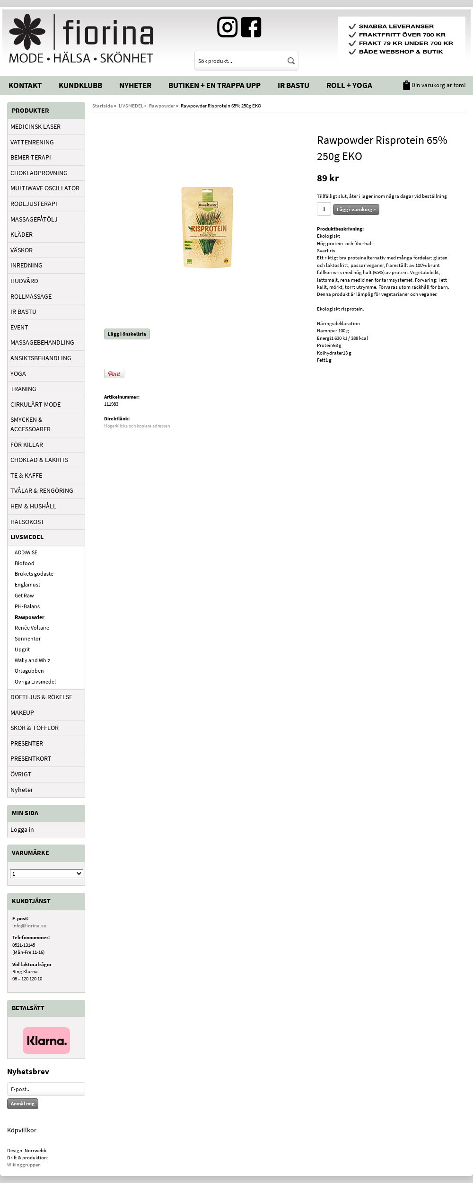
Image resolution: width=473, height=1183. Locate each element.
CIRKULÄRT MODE (35, 404)
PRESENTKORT (31, 758)
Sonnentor (28, 638)
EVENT (19, 327)
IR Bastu (293, 85)
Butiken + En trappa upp (214, 85)
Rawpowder (29, 617)
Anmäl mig (23, 1103)
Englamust (27, 584)
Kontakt (25, 85)
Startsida (102, 105)
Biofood (25, 563)
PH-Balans (27, 606)
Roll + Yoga (349, 85)
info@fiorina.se (29, 925)
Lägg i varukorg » (356, 209)
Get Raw (24, 595)
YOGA (18, 373)
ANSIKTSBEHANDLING (40, 358)
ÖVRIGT (21, 774)
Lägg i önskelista (127, 333)
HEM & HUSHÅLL (33, 506)
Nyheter (135, 85)
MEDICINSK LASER (35, 126)
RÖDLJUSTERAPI (33, 203)
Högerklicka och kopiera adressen (137, 426)
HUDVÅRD (24, 280)
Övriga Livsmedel (35, 681)
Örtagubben (29, 670)
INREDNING (26, 265)
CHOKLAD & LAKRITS (39, 459)
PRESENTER (26, 743)
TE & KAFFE (26, 475)
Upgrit (22, 649)
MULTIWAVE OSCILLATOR (44, 188)
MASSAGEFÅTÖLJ (34, 219)
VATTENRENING (32, 142)
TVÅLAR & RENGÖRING (41, 490)
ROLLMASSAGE (31, 296)
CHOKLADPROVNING (39, 173)
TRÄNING (23, 388)
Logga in (22, 829)
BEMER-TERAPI (30, 157)
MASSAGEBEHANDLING (42, 342)
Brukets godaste (34, 573)
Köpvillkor (21, 1130)
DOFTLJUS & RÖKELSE (41, 697)
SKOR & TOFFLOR (34, 727)
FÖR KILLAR (26, 444)
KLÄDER (21, 234)
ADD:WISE (26, 552)
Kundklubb (80, 85)
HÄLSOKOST (27, 521)
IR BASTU (23, 311)
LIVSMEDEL (27, 537)
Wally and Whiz (32, 660)
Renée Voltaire (32, 627)
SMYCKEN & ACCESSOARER (30, 424)
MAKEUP (22, 712)
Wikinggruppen (24, 1164)
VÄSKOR (21, 250)
